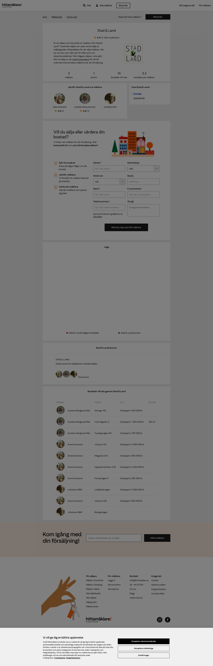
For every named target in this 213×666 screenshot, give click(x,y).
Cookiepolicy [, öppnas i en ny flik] (59, 660)
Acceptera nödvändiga (143, 650)
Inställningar (143, 657)
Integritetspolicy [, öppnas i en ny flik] (73, 660)
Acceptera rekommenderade (143, 643)
